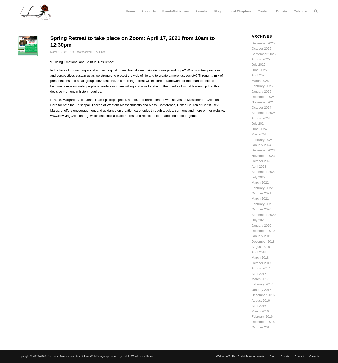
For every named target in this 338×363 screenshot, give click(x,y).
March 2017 (260, 279)
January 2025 (261, 91)
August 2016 (261, 300)
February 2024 (262, 140)
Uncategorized (83, 51)
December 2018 (263, 241)
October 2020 (261, 209)
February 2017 (262, 284)
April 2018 (259, 252)
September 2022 (264, 172)
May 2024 (259, 134)
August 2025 (261, 59)
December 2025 (263, 43)
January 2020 (261, 225)
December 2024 (263, 97)
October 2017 (261, 263)
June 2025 (259, 70)
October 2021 (261, 193)
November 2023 (263, 156)
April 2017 (259, 274)
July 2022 (259, 177)
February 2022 (262, 188)
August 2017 (261, 268)
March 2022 (260, 182)
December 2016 (263, 295)
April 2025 (259, 75)
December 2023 (263, 150)
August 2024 (261, 118)
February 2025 (262, 86)
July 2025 (259, 64)
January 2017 (261, 290)
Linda (102, 51)
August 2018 (261, 247)
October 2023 (261, 161)
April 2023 (259, 166)
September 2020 (264, 215)
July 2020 (259, 220)
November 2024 (263, 102)
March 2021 (260, 198)
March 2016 (260, 311)
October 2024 (261, 107)
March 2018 (260, 257)
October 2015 (261, 327)
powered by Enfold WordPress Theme (130, 356)
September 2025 (264, 54)
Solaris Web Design (93, 356)
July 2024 (259, 123)
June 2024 (259, 129)
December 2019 (263, 231)
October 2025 (261, 48)
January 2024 (261, 145)
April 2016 (259, 306)
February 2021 (262, 204)
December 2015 (263, 322)
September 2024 (264, 113)
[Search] (316, 11)
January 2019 (261, 236)
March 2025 (260, 81)
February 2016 (262, 316)
